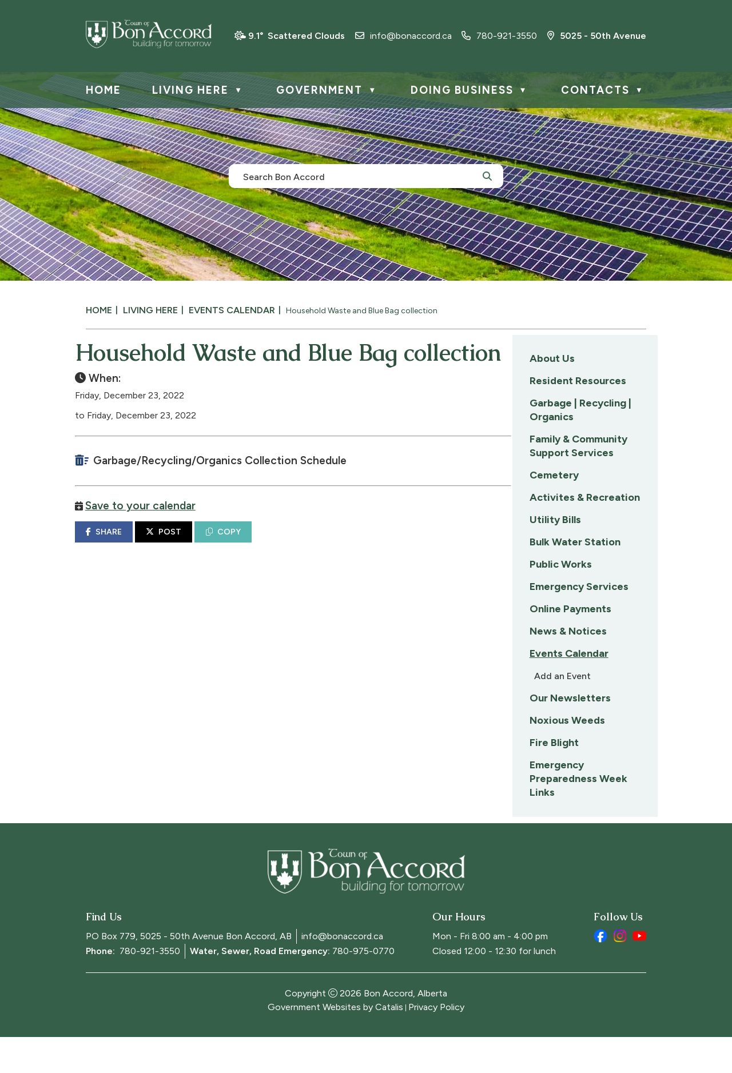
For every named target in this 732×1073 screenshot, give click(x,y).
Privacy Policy (436, 1043)
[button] (487, 175)
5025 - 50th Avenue (596, 35)
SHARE (260, 570)
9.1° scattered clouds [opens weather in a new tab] (296, 35)
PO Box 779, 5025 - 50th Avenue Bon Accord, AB (189, 972)
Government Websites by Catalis (335, 1043)
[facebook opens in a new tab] (600, 972)
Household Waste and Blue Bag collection (361, 311)
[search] (359, 176)
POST (321, 570)
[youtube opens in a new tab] (639, 972)
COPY (380, 570)
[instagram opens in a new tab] (620, 972)
